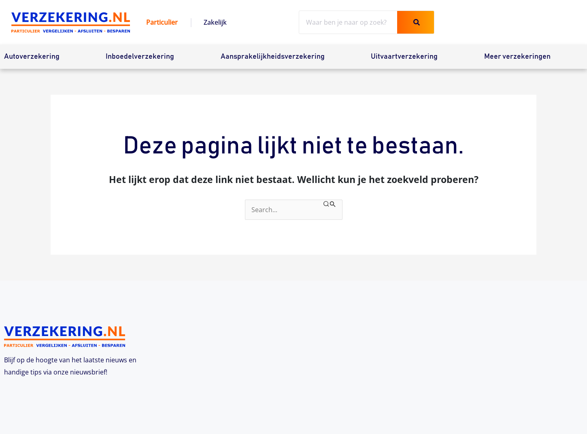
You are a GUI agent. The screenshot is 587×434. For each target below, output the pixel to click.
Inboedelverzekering (140, 56)
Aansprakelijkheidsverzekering (273, 56)
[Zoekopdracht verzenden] (329, 204)
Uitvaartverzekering (404, 56)
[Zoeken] (415, 22)
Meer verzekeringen (517, 56)
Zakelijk (215, 22)
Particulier (162, 22)
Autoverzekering (32, 56)
